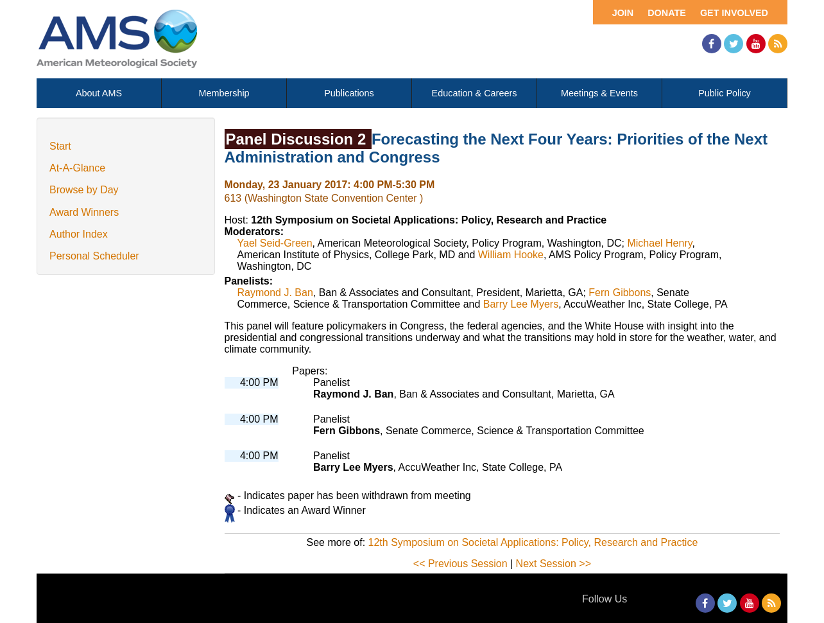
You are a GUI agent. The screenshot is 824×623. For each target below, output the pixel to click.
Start (60, 146)
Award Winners (84, 212)
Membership (223, 93)
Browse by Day (84, 189)
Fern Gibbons (619, 292)
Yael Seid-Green (275, 243)
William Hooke (511, 254)
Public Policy (724, 93)
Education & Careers (474, 93)
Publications (349, 93)
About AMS (99, 93)
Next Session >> (553, 563)
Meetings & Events (599, 93)
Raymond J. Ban (275, 292)
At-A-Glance (77, 167)
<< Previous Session (460, 563)
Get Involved (734, 13)
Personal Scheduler (94, 255)
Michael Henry (659, 243)
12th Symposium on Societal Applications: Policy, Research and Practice (533, 542)
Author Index (78, 234)
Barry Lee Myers (520, 304)
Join (623, 13)
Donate (667, 13)
